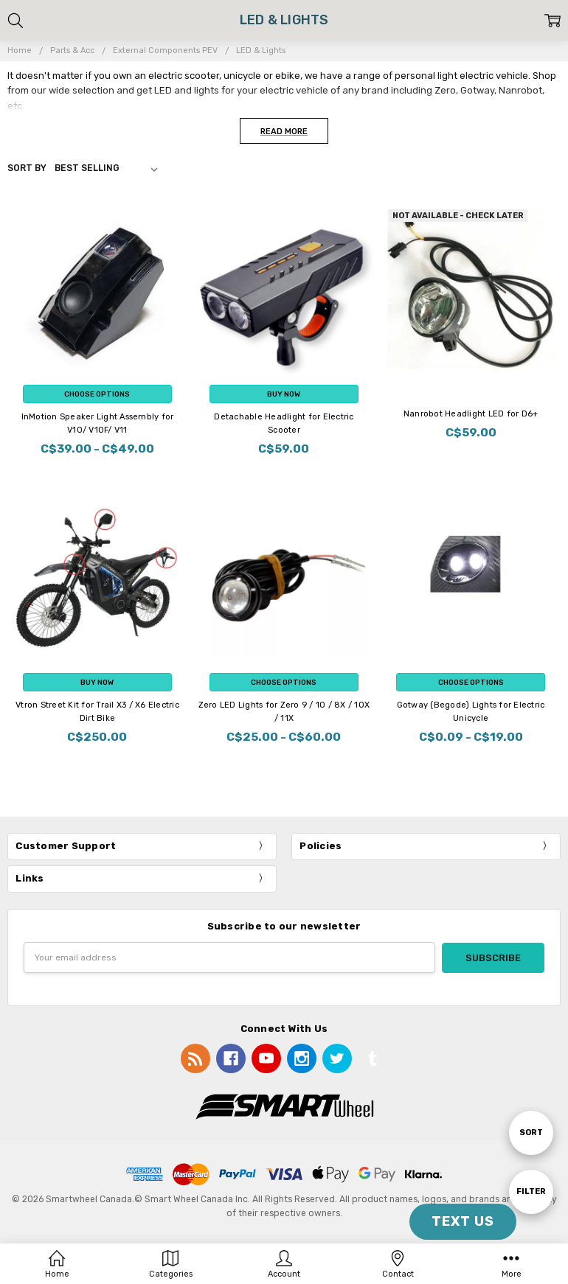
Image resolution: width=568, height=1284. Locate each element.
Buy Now (283, 394)
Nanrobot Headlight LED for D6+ (471, 414)
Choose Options (97, 394)
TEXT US (463, 1221)
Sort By (26, 168)
